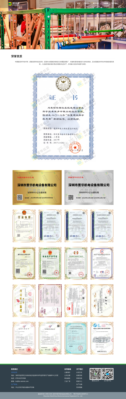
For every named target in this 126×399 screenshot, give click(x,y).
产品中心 (86, 3)
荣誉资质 (79, 378)
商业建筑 (67, 378)
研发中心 (79, 381)
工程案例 (105, 3)
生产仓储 (79, 384)
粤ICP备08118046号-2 (80, 394)
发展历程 (79, 375)
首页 (78, 3)
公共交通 (67, 375)
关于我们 (115, 3)
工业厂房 (67, 381)
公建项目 (67, 372)
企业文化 (79, 372)
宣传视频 (79, 387)
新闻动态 (96, 3)
